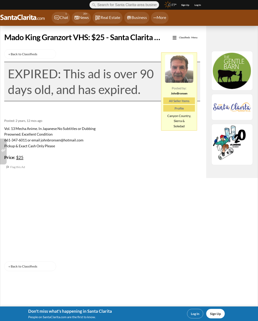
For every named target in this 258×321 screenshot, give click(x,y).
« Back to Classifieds (22, 54)
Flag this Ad (17, 167)
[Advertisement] (102, 197)
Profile (179, 108)
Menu (188, 38)
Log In (195, 314)
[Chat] (61, 18)
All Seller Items (179, 101)
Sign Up (215, 314)
